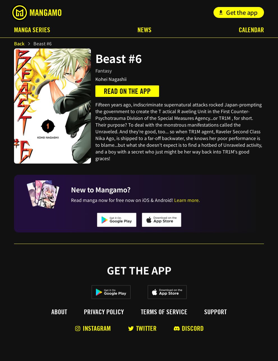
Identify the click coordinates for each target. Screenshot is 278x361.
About (59, 312)
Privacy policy (104, 312)
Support (215, 312)
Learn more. (187, 200)
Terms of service (164, 312)
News (144, 30)
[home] (36, 12)
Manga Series (32, 30)
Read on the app (127, 91)
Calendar (251, 30)
